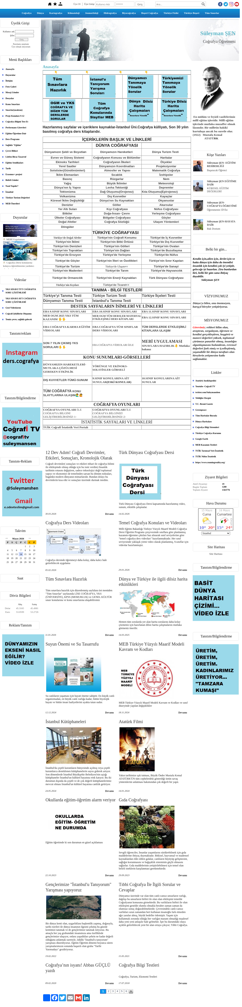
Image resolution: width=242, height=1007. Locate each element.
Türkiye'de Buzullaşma (166, 250)
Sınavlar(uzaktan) (14, 110)
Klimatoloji (74, 13)
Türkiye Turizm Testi (109, 296)
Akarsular (166, 205)
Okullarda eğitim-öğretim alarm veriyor (81, 799)
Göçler (166, 217)
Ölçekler (166, 162)
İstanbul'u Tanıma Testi (111, 301)
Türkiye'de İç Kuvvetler (166, 237)
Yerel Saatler (67, 166)
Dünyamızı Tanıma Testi (63, 301)
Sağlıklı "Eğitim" (14, 145)
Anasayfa (10, 69)
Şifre (12, 35)
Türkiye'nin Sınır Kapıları (166, 260)
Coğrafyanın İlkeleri (116, 162)
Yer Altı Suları (67, 209)
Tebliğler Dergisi (203, 398)
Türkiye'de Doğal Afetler (67, 237)
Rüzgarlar (116, 179)
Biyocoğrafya (129, 13)
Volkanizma (67, 196)
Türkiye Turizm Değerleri (18, 197)
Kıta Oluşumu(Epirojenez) (160, 191)
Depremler (166, 187)
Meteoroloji (166, 183)
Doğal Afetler (67, 221)
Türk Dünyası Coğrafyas (166, 277)
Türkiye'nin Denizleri (67, 246)
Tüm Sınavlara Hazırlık (66, 579)
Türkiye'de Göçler (67, 260)
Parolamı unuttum (21, 44)
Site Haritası (215, 553)
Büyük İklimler (117, 183)
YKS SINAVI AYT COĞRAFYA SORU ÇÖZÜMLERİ (21, 300)
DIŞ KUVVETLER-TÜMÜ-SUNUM (65, 380)
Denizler (67, 205)
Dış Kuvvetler (116, 196)
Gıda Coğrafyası (133, 799)
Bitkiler (67, 213)
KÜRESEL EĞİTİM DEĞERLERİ (218, 190)
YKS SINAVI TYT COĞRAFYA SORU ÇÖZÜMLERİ (21, 291)
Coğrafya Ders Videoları (67, 522)
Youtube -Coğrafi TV (205, 386)
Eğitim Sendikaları (14, 162)
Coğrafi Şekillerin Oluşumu (18, 313)
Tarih (8, 168)
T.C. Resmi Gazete (204, 404)
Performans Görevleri (16, 127)
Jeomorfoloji (91, 13)
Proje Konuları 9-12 (15, 116)
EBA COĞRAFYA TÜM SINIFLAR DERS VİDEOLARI (115, 328)
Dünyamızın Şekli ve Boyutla (64, 152)
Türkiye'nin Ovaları (166, 246)
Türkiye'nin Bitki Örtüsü (117, 241)
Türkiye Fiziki (170, 13)
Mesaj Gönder (12, 92)
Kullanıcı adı (8, 31)
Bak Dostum (213, 228)
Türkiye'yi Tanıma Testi (62, 296)
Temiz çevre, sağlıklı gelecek (19, 319)
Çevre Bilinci (12, 151)
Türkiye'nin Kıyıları (67, 285)
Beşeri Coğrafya (149, 13)
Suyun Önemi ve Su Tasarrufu (72, 644)
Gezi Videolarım (13, 308)
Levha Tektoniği (117, 187)
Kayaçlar (166, 196)
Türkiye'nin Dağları (117, 250)
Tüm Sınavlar (212, 13)
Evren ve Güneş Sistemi (67, 157)
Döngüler (67, 227)
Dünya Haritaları (203, 421)
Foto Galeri (11, 86)
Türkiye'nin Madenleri (67, 270)
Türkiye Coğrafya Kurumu (208, 433)
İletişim (9, 81)
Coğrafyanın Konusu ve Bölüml (115, 157)
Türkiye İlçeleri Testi (159, 296)
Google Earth (201, 439)
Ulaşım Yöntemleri (166, 221)
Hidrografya (110, 13)
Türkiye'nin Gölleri (117, 246)
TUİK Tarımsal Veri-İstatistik (209, 451)
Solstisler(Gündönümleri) (67, 170)
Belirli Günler (12, 180)
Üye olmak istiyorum (21, 46)
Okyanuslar (166, 200)
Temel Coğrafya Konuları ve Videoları (153, 522)
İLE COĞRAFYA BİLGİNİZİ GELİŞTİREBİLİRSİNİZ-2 (111, 413)
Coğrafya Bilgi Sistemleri (207, 427)
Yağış (67, 183)
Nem (166, 179)
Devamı (109, 513)
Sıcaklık (116, 174)
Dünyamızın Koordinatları (116, 166)
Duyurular (11, 75)
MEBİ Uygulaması (15, 246)
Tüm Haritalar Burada (206, 415)
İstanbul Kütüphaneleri (66, 721)
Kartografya (55, 13)
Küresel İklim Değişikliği (67, 200)
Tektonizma (67, 191)
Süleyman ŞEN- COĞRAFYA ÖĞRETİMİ (222, 204)
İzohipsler (166, 174)
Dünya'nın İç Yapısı (67, 187)
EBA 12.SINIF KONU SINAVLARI (164, 317)
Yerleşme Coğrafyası (166, 213)
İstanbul (9, 192)
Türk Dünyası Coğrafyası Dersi (146, 452)
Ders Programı (12, 139)
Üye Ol (77, 4)
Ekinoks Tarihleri (67, 162)
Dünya (40, 13)
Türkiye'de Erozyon (67, 254)
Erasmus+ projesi (14, 174)
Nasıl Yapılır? (12, 186)
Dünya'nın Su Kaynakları (117, 200)
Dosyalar (10, 98)
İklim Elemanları (67, 174)
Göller (117, 205)
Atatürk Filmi (131, 721)
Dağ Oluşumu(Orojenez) (117, 191)
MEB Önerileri (13, 203)
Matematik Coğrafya (166, 170)
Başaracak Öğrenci (217, 170)
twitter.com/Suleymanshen (207, 392)
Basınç (67, 179)
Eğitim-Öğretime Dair (16, 133)
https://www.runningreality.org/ (210, 462)
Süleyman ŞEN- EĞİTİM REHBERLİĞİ (221, 164)
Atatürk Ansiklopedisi (205, 380)
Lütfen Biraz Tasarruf (16, 157)
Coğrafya (26, 13)
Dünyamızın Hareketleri (116, 152)
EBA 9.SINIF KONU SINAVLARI (64, 311)
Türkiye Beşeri (191, 13)
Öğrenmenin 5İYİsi (217, 209)
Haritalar (166, 157)
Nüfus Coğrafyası (166, 209)
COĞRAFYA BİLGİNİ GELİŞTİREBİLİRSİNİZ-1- (62, 413)
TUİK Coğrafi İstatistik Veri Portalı (65, 427)
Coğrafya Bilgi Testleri (139, 965)
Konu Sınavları (13, 104)
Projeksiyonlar (166, 166)
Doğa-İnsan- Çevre (117, 213)
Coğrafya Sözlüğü (116, 221)
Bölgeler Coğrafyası (117, 217)
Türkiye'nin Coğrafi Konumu (117, 237)
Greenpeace (200, 410)
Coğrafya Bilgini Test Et (17, 121)
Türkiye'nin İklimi (67, 241)
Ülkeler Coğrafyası (67, 217)
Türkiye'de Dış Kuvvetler (166, 241)
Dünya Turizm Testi (165, 152)
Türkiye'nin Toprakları (67, 250)
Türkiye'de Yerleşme (117, 254)
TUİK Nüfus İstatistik (205, 456)
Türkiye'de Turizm (67, 266)
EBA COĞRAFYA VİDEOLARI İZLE (113, 345)
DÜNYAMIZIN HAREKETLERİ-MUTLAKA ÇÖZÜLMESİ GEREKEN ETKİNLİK (64, 368)
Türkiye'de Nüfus (166, 254)
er (139, 157)
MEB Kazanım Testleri (206, 445)
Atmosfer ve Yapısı (117, 170)
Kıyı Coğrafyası (117, 209)
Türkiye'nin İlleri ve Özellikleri (117, 260)
